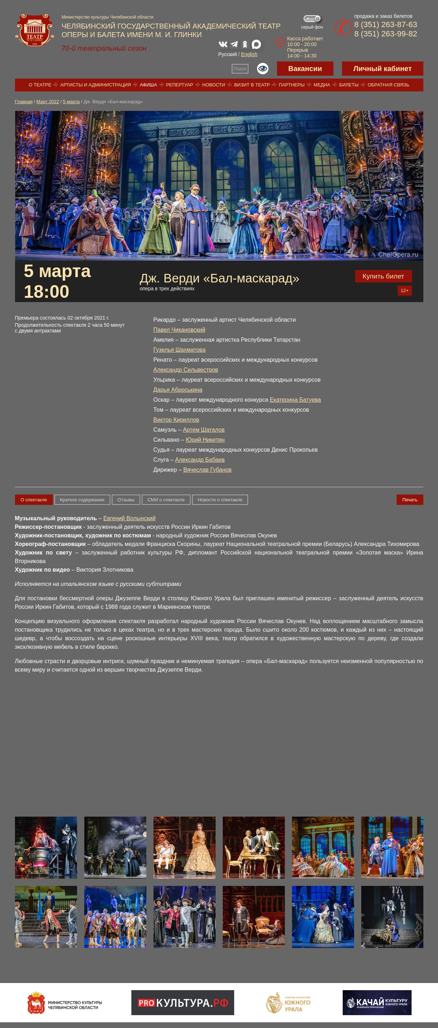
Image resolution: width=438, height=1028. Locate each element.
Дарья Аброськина (178, 390)
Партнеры (291, 84)
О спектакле (34, 499)
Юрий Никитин (205, 440)
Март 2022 (47, 101)
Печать (410, 499)
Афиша (148, 84)
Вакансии (305, 68)
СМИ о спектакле (166, 499)
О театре (40, 84)
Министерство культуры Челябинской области (107, 17)
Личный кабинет (382, 68)
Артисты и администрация (95, 84)
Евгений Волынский (129, 518)
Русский (227, 54)
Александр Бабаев (200, 460)
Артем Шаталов (204, 430)
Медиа (322, 84)
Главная (23, 101)
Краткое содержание (82, 499)
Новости (213, 84)
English (249, 54)
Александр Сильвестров (185, 370)
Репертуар (179, 84)
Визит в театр (252, 84)
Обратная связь (388, 84)
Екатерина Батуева (295, 400)
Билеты (349, 84)
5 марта (71, 101)
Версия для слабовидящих (262, 68)
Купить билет (383, 276)
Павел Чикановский (179, 330)
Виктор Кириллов (176, 420)
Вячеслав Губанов (207, 470)
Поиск (239, 68)
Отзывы (126, 499)
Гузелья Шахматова (179, 350)
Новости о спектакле (220, 499)
